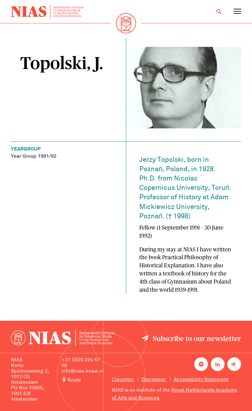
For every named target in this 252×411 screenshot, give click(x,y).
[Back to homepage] (47, 11)
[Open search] (219, 11)
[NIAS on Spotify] (201, 364)
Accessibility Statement (201, 379)
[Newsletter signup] (234, 364)
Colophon (123, 379)
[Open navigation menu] (237, 11)
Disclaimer (153, 379)
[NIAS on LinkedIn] (218, 364)
